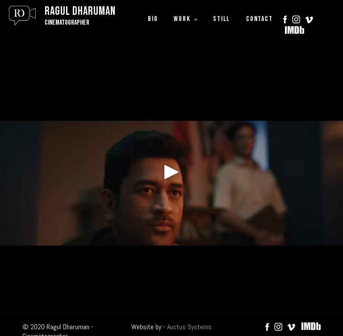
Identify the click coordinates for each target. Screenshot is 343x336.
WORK (182, 19)
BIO (153, 19)
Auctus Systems (189, 327)
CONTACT (259, 19)
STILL (221, 19)
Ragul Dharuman (80, 11)
